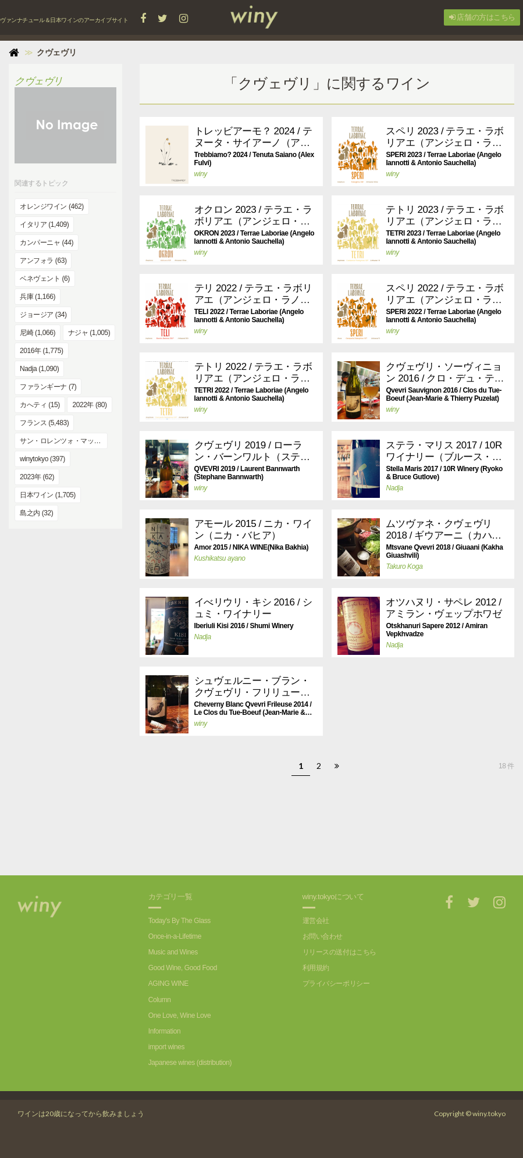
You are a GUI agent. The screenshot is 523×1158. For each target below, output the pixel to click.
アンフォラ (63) (43, 260)
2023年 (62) (37, 477)
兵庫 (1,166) (37, 297)
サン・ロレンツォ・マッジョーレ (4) (64, 441)
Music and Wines (173, 952)
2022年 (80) (89, 405)
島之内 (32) (36, 513)
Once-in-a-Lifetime (174, 936)
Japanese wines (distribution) (190, 1063)
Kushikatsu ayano (220, 558)
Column (159, 1000)
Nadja (394, 488)
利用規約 (316, 968)
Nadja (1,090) (39, 369)
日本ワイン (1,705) (48, 495)
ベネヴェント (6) (45, 279)
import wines (166, 1047)
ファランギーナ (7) (48, 387)
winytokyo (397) (42, 459)
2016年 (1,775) (41, 351)
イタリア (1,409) (44, 224)
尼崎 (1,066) (37, 333)
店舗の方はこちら (482, 17)
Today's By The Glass (179, 921)
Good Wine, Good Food (182, 968)
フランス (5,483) (44, 423)
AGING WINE (168, 983)
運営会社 (316, 921)
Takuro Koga (404, 566)
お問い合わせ (323, 936)
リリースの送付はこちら (339, 952)
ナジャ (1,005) (89, 333)
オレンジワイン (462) (52, 206)
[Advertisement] (311, 834)
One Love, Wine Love (179, 1015)
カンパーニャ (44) (46, 242)
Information (164, 1031)
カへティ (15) (40, 405)
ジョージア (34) (43, 315)
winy (200, 174)
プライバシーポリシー (336, 983)
